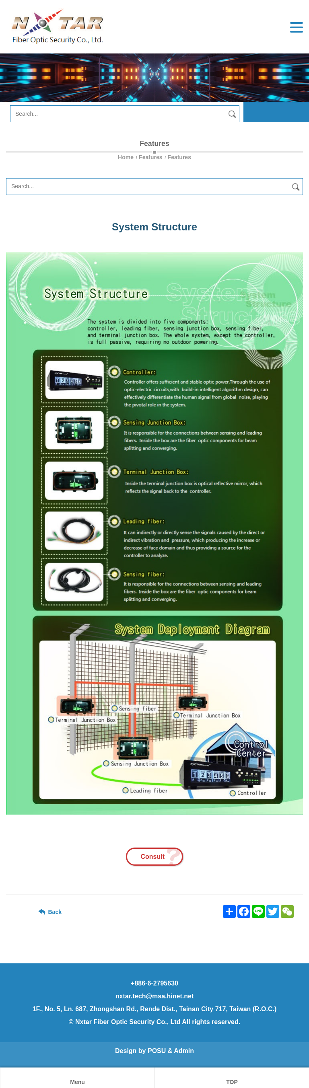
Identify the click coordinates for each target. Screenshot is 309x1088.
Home (126, 157)
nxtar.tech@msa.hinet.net (154, 996)
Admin (184, 1050)
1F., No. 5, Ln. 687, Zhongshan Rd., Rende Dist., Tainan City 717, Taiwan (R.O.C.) (155, 1009)
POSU (157, 1050)
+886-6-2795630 (154, 983)
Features (150, 157)
